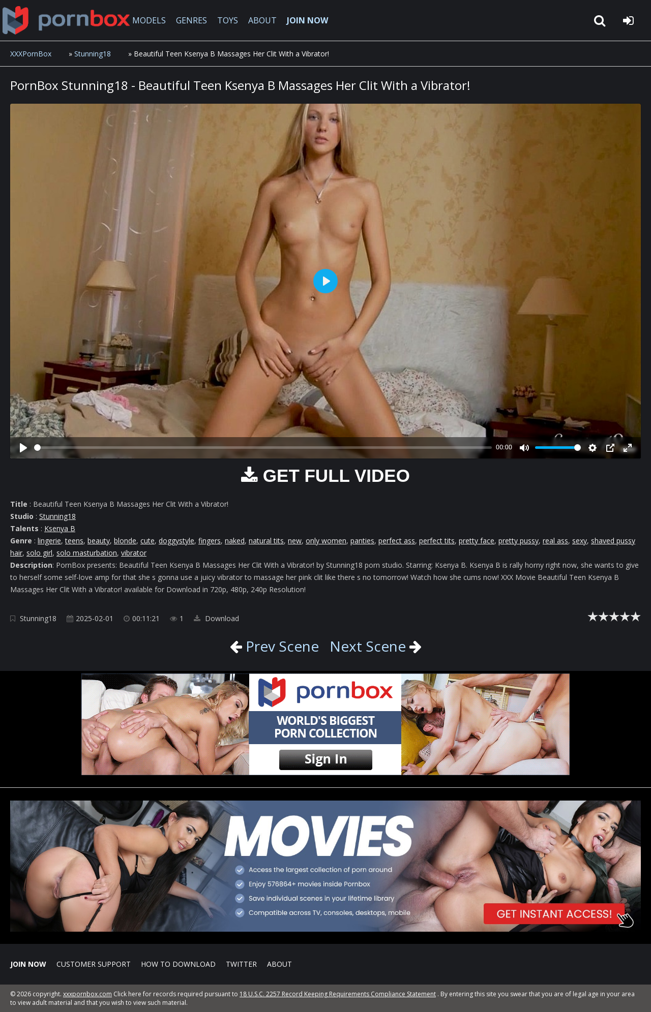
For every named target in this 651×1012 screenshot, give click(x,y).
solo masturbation (86, 553)
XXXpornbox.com (66, 20)
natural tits (266, 540)
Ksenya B (59, 528)
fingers (209, 540)
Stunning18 (92, 53)
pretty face (476, 540)
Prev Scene (280, 646)
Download (216, 618)
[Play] (23, 448)
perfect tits (437, 540)
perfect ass (396, 540)
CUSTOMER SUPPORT (93, 964)
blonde (125, 540)
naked (235, 540)
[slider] (263, 447)
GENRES (191, 20)
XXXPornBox (30, 53)
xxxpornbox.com (87, 994)
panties (362, 540)
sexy (579, 540)
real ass (555, 540)
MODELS (149, 20)
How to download (178, 964)
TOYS (227, 20)
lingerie (49, 540)
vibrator (133, 553)
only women (326, 540)
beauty (98, 540)
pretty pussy (518, 540)
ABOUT (262, 20)
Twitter (241, 964)
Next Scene (367, 646)
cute (147, 540)
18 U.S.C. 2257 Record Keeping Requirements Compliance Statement (338, 994)
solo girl (39, 553)
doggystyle (176, 540)
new (295, 540)
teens (74, 540)
